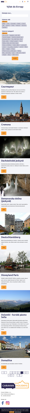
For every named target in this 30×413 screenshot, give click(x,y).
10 (9, 375)
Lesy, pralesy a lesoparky (13, 46)
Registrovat (25, 1)
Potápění (8, 48)
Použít (15, 58)
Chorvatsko (13, 23)
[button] (28, 1)
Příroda (13, 48)
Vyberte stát (6, 19)
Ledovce (4, 46)
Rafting (19, 50)
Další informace (18, 412)
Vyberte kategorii (8, 31)
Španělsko (5, 27)
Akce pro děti (5, 35)
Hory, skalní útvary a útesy (17, 39)
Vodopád (4, 54)
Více (4, 97)
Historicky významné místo (17, 37)
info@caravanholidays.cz (9, 394)
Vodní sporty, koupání (20, 52)
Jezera (20, 41)
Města (26, 46)
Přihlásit (22, 1)
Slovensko (24, 25)
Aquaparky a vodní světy (15, 35)
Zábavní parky (15, 54)
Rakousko (18, 25)
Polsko (13, 25)
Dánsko (18, 23)
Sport (13, 52)
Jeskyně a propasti (14, 41)
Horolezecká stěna (6, 39)
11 (12, 375)
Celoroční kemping (6, 37)
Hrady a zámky (5, 41)
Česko (8, 23)
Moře (4, 48)
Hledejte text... (7, 13)
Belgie (4, 23)
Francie (23, 23)
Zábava (9, 54)
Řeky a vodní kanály (7, 52)
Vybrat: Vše (5, 21)
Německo (8, 25)
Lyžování (21, 46)
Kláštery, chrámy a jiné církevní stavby (10, 43)
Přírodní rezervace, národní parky (9, 50)
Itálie (3, 25)
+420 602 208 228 (6, 395)
